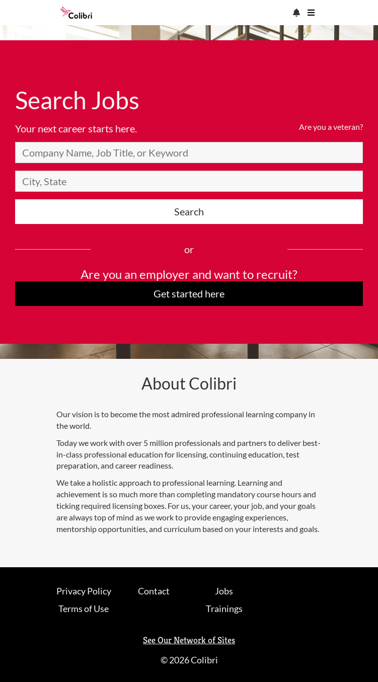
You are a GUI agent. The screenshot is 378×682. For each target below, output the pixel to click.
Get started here (189, 293)
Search (189, 211)
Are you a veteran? (331, 126)
